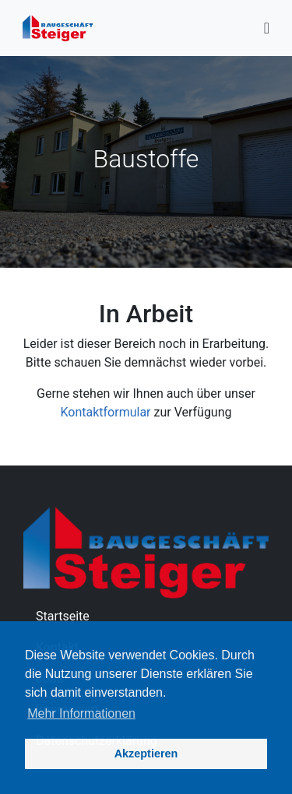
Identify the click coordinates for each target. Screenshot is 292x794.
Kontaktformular (105, 412)
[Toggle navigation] (267, 28)
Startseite (63, 616)
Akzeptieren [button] (146, 753)
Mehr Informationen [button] (81, 713)
